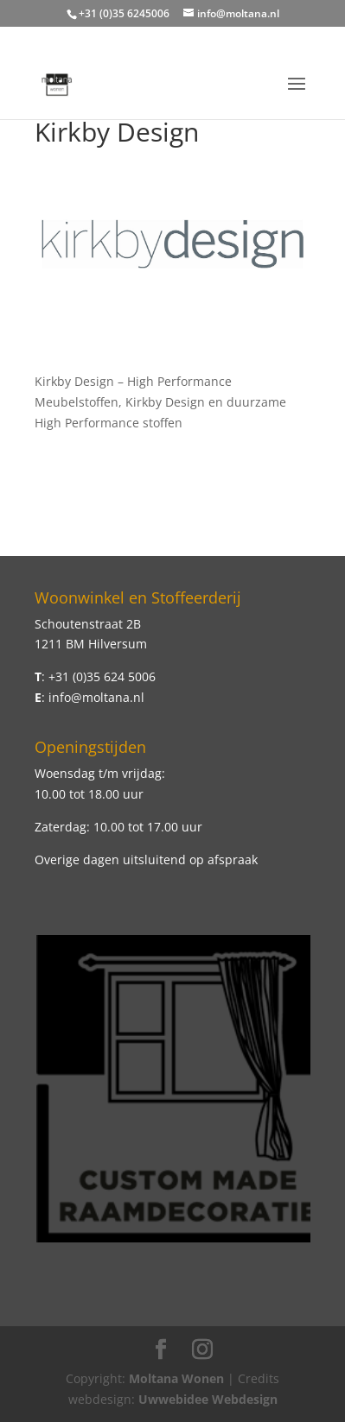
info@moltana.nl (96, 697)
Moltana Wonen (176, 1378)
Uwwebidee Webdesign (208, 1399)
